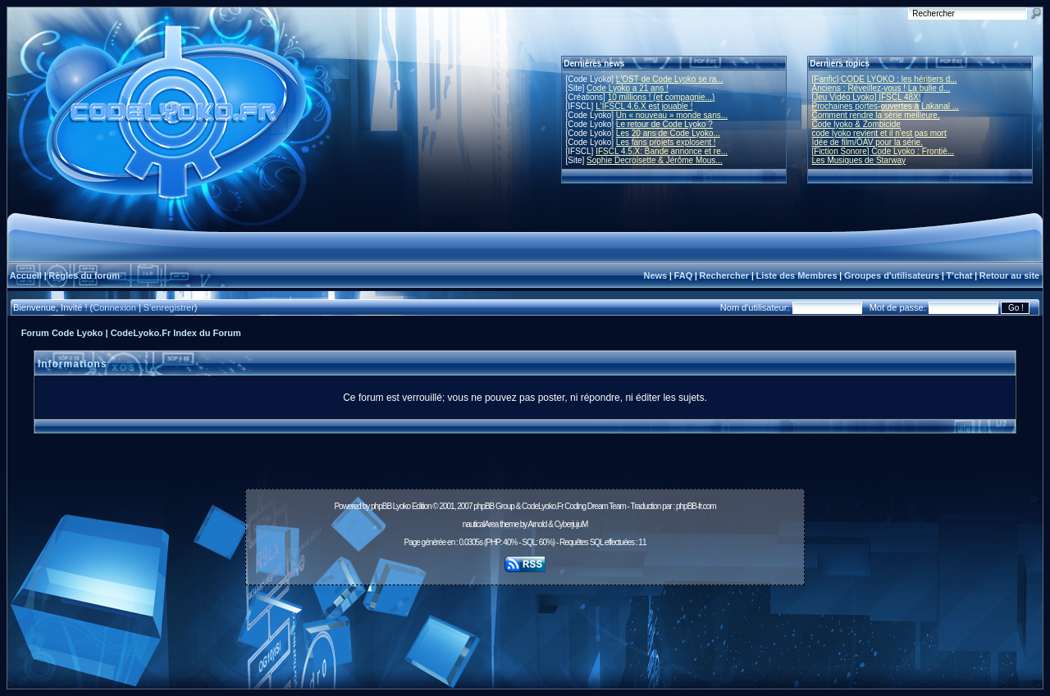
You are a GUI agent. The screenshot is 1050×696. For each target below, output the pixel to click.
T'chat (960, 275)
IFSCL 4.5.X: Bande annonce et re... (662, 151)
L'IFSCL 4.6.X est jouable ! (644, 106)
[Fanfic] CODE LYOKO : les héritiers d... (884, 79)
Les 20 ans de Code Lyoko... (668, 133)
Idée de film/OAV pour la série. (867, 142)
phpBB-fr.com (696, 506)
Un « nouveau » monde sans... (672, 115)
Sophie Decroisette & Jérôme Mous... (655, 160)
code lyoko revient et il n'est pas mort (879, 133)
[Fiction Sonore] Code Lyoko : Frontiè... (883, 151)
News (655, 275)
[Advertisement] (525, 628)
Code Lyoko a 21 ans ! (628, 88)
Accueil (26, 275)
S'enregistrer (169, 307)
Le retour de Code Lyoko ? (664, 124)
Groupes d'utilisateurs (891, 275)
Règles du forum (84, 275)
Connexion (114, 307)
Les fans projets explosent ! (666, 142)
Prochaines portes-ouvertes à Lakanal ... (886, 106)
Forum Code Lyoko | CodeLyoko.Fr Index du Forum (131, 333)
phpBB (381, 506)
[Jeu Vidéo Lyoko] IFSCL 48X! (866, 97)
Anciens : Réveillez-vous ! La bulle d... (881, 88)
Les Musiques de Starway (859, 160)
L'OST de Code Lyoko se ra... (670, 79)
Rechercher (725, 275)
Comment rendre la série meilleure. (876, 115)
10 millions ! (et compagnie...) (661, 97)
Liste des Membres (796, 275)
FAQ (683, 275)
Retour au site (1009, 275)
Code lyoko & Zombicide (856, 124)
